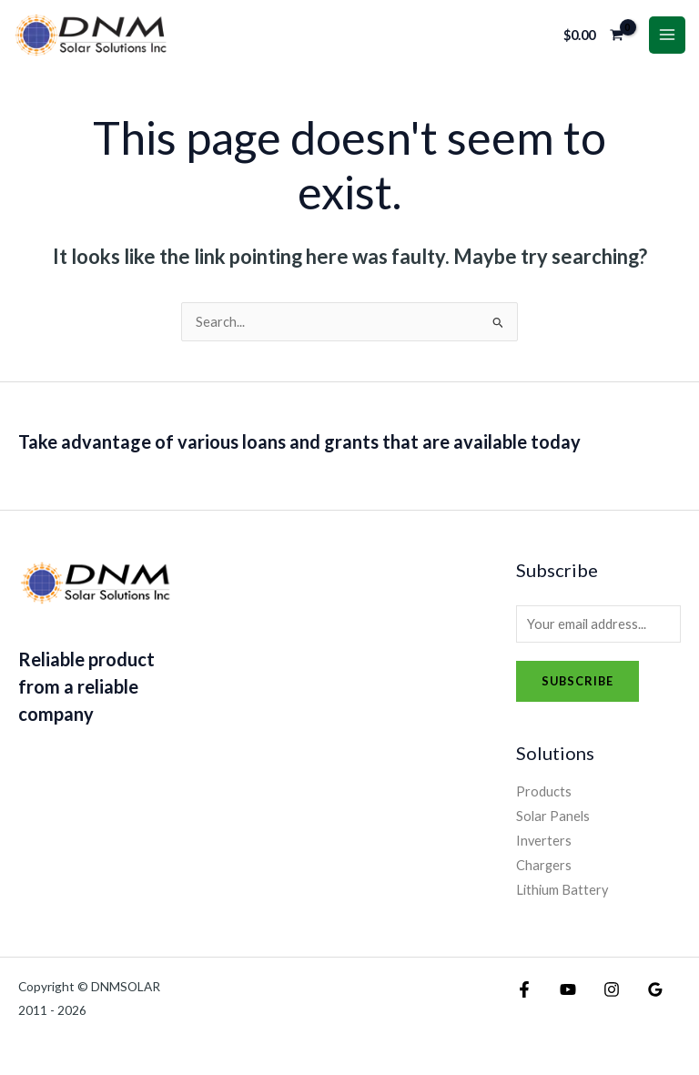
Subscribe (577, 688)
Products (544, 798)
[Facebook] (524, 997)
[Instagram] (579, 997)
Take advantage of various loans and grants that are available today (299, 449)
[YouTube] (551, 997)
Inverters (544, 848)
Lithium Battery (562, 897)
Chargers (544, 872)
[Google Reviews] (606, 997)
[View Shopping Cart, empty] (594, 38)
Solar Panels (553, 823)
